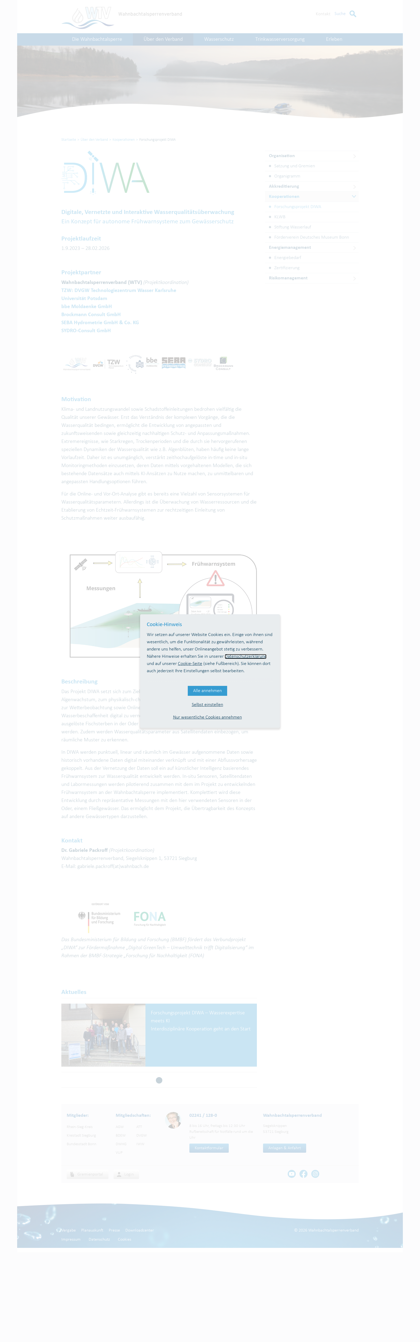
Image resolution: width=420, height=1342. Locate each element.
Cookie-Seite (190, 663)
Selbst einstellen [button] (207, 704)
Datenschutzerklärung (246, 656)
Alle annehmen (207, 690)
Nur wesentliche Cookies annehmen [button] (207, 717)
